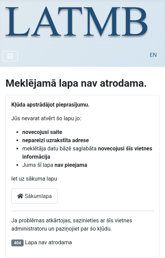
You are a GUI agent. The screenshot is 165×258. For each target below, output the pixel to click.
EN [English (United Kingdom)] (153, 55)
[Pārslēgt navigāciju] (10, 56)
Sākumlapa (34, 196)
